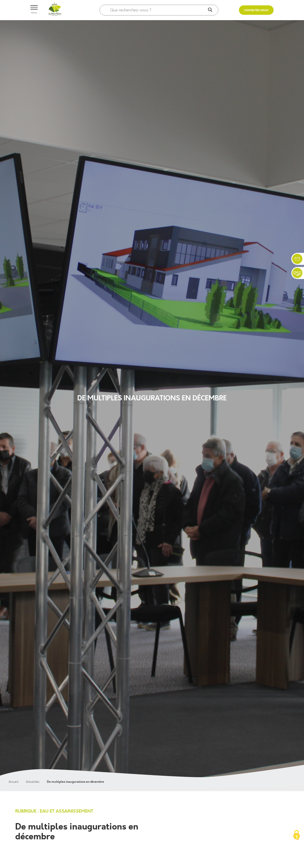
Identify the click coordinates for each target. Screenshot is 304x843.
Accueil (13, 782)
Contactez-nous (256, 10)
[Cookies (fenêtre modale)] (296, 835)
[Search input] (158, 10)
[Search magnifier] (210, 10)
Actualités (32, 782)
